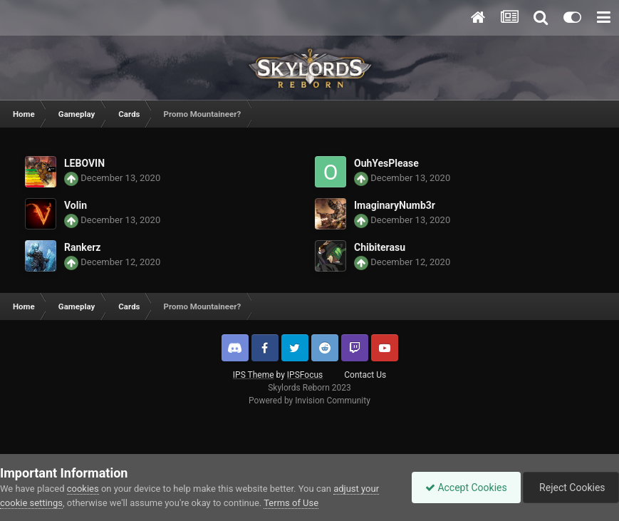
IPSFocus (305, 375)
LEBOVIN (84, 163)
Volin (75, 205)
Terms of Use (291, 502)
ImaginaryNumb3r (394, 205)
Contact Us (365, 375)
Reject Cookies (570, 487)
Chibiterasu (379, 247)
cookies (83, 488)
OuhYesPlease (386, 163)
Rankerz (82, 247)
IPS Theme (253, 375)
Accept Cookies (463, 487)
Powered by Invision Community (309, 401)
